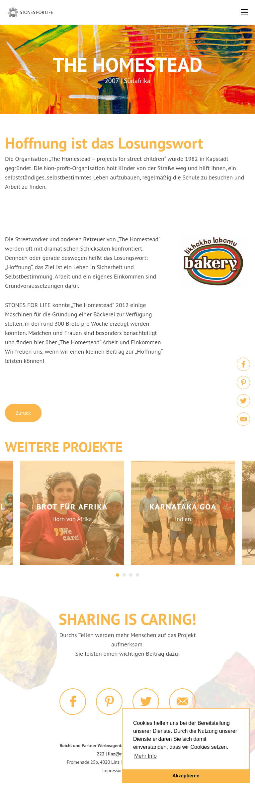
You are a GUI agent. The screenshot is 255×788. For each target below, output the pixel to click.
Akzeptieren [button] (186, 775)
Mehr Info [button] (145, 756)
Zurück (23, 412)
